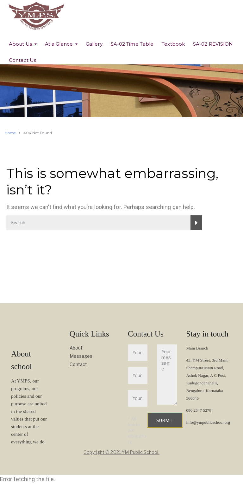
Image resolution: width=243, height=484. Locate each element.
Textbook (173, 44)
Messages (81, 356)
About (76, 347)
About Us (20, 44)
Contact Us (22, 60)
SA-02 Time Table (132, 44)
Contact (78, 364)
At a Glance (59, 44)
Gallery (94, 44)
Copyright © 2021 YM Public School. (121, 452)
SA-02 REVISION (213, 44)
